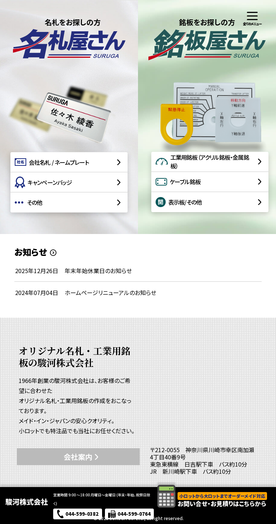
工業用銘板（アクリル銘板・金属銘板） (202, 161)
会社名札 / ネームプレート (52, 162)
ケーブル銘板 (178, 181)
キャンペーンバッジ (43, 182)
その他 (28, 202)
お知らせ (30, 252)
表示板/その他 (179, 202)
